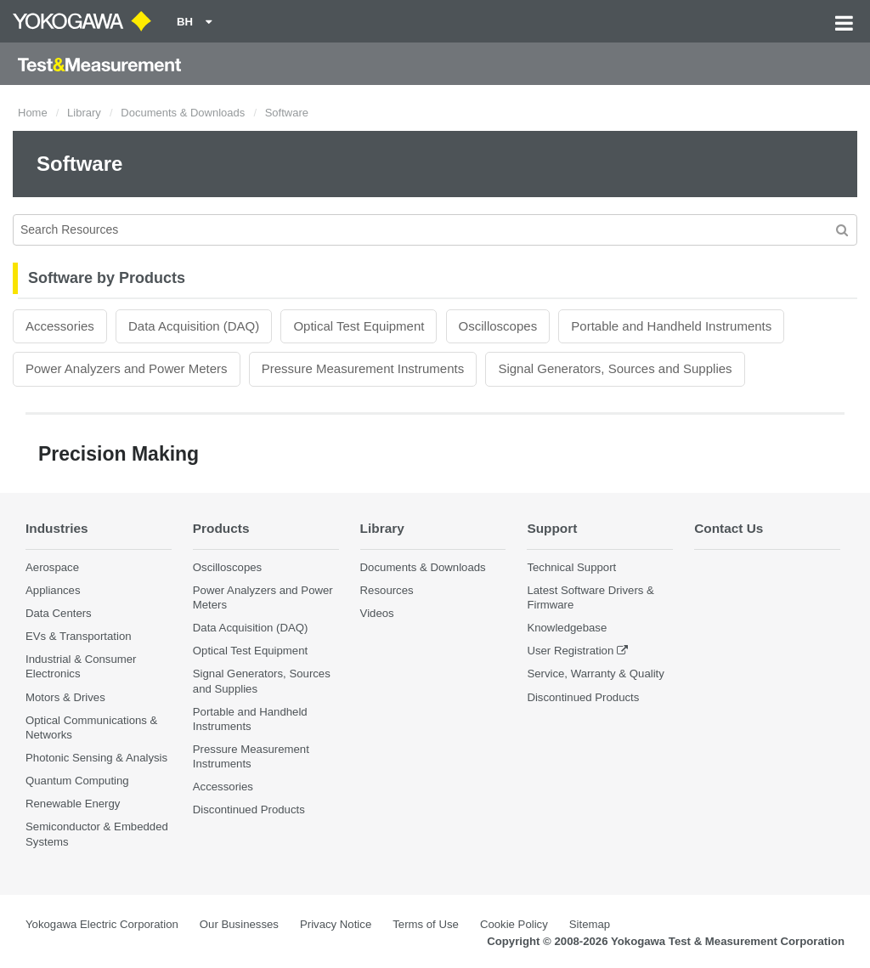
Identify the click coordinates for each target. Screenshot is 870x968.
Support (552, 528)
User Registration (570, 650)
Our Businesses (239, 924)
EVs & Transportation (78, 636)
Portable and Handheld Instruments (671, 326)
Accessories (59, 326)
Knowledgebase (567, 627)
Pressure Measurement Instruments (363, 368)
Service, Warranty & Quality (595, 673)
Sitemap (589, 924)
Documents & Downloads (183, 112)
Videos (377, 613)
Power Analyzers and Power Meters (126, 368)
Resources (387, 590)
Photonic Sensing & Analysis (96, 757)
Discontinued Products (249, 809)
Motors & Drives (65, 697)
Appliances (53, 590)
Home (33, 112)
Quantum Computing (77, 780)
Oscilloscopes (498, 326)
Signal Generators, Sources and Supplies (615, 368)
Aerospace (52, 567)
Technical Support (571, 567)
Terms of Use (426, 924)
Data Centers (58, 613)
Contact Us (728, 528)
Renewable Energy (72, 803)
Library (84, 112)
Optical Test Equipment (358, 326)
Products (221, 528)
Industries (56, 528)
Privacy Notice (335, 924)
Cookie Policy (514, 924)
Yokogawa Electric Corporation (101, 924)
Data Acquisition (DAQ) (193, 326)
